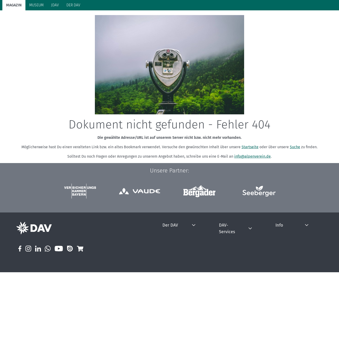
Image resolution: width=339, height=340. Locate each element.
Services (313, 19)
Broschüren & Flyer (230, 326)
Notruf (220, 267)
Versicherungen (227, 313)
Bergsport (54, 19)
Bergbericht (224, 260)
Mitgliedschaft (181, 254)
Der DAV (178, 243)
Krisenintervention (229, 274)
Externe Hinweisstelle (280, 300)
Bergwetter (224, 254)
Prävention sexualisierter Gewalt (288, 287)
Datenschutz (273, 260)
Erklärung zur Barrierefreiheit (285, 267)
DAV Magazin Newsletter (282, 280)
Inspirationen (226, 320)
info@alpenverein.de (252, 175)
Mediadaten (273, 274)
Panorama (288, 19)
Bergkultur (178, 19)
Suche (295, 165)
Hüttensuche (225, 287)
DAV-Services (228, 243)
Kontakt (176, 280)
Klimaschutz (120, 19)
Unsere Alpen (150, 19)
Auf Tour (77, 19)
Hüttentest (224, 293)
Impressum (272, 254)
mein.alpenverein (184, 260)
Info (268, 243)
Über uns (177, 267)
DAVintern (178, 300)
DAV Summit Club (184, 293)
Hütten (97, 19)
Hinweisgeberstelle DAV (282, 293)
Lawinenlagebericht (230, 280)
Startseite (250, 165)
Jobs (174, 287)
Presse (176, 274)
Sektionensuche (228, 306)
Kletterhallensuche (230, 300)
